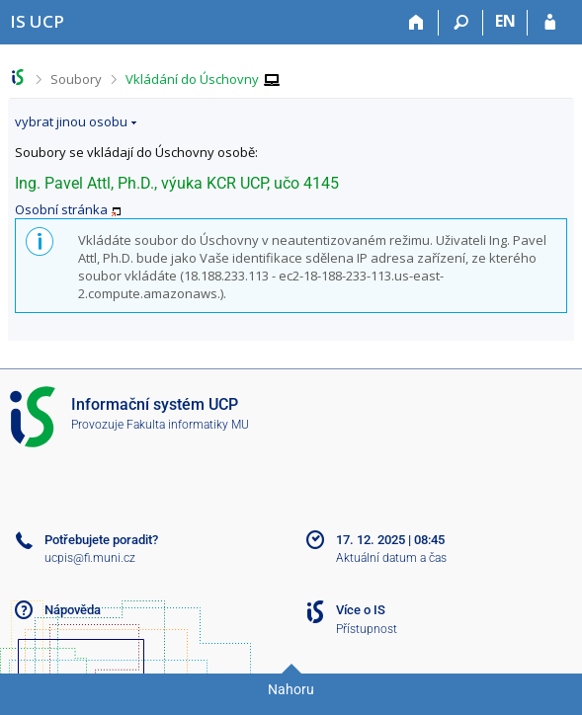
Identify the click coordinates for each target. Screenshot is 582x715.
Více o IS (360, 609)
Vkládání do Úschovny (192, 79)
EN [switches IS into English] (505, 21)
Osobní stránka (61, 209)
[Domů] (416, 23)
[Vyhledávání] (461, 23)
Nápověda (72, 609)
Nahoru (291, 689)
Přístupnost (366, 629)
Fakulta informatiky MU (187, 425)
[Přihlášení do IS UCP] (550, 23)
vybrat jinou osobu (71, 121)
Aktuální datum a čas (391, 558)
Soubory (76, 79)
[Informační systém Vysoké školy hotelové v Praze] (37, 21)
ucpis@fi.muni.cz (89, 558)
